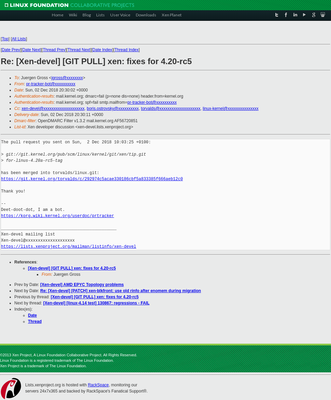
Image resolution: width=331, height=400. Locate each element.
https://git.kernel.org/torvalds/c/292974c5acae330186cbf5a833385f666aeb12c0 (92, 179)
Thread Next (79, 49)
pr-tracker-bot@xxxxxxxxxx (50, 84)
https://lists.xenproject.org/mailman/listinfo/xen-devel (68, 246)
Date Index (102, 49)
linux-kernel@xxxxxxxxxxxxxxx (231, 108)
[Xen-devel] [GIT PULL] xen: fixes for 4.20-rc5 (72, 268)
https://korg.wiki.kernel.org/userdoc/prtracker (57, 216)
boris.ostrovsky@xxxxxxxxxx (113, 108)
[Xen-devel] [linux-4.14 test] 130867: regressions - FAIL (96, 303)
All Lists (19, 39)
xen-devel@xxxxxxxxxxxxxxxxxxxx (52, 108)
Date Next (31, 49)
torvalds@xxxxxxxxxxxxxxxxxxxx (170, 108)
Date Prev (11, 49)
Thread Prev (54, 49)
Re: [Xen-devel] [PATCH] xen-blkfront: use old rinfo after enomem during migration (120, 290)
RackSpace (98, 385)
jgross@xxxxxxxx (67, 77)
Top (5, 39)
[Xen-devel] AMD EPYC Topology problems (82, 284)
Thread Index (127, 49)
